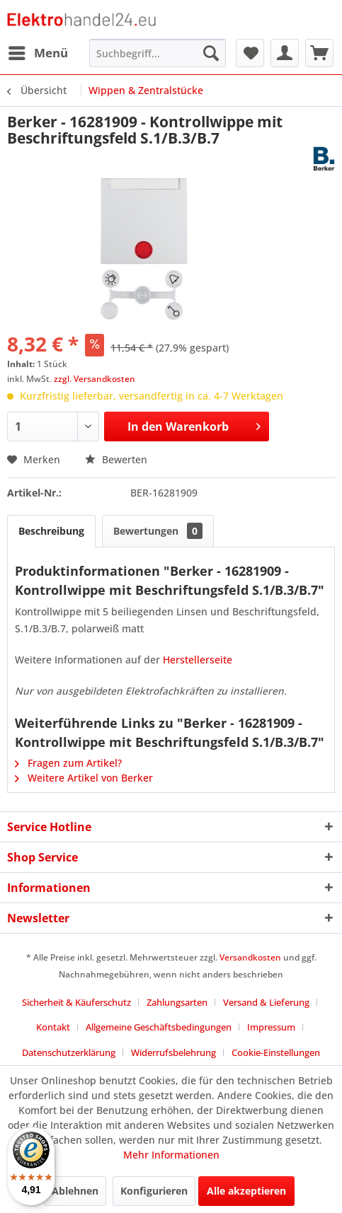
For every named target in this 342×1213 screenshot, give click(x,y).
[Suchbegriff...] (157, 53)
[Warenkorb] (319, 53)
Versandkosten (250, 957)
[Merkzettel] (250, 53)
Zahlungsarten (177, 1002)
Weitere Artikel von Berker (84, 777)
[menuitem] (37, 53)
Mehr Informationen (171, 1154)
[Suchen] (211, 53)
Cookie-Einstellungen (276, 1052)
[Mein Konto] (284, 53)
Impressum (271, 1027)
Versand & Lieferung (266, 1002)
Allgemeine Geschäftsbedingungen (159, 1027)
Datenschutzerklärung (68, 1052)
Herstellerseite (197, 659)
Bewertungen (158, 531)
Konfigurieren (154, 1190)
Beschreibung (51, 531)
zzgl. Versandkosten (94, 379)
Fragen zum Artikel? (68, 763)
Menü (38, 51)
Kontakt (53, 1027)
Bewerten (116, 459)
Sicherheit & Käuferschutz (76, 1002)
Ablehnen (75, 1190)
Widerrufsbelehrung (173, 1052)
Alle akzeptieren (246, 1190)
